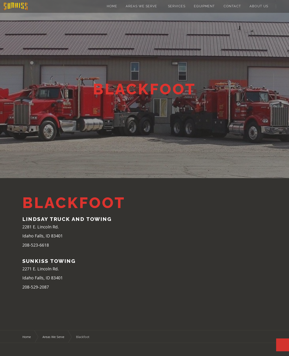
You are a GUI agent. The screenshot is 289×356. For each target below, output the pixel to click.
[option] (144, 89)
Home (112, 6)
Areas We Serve (141, 6)
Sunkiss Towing (15, 6)
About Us (259, 6)
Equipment (204, 6)
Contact (232, 6)
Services (176, 6)
